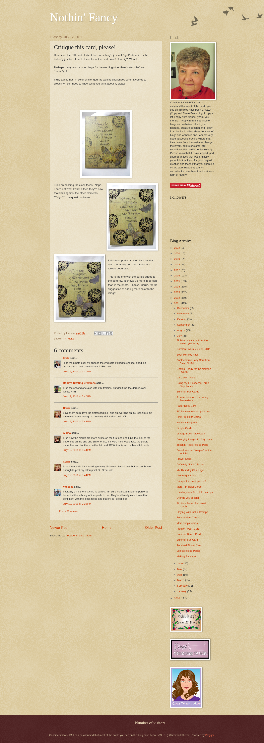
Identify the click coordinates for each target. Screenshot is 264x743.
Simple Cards (184, 428)
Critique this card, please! (191, 481)
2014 (177, 286)
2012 (177, 297)
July (179, 335)
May (180, 569)
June (180, 563)
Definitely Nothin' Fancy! (190, 464)
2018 (177, 264)
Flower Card (184, 458)
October (182, 319)
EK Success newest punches (193, 411)
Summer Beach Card (189, 534)
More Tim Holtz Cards (189, 486)
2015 (177, 281)
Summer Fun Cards (188, 391)
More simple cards (187, 523)
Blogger (209, 735)
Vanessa (68, 486)
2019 (177, 258)
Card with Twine (186, 377)
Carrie (66, 408)
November (183, 313)
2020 (177, 253)
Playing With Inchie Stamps (192, 512)
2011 (177, 303)
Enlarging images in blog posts (194, 439)
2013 (177, 292)
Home (107, 528)
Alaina (67, 432)
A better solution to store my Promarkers (193, 399)
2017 (177, 270)
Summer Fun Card (187, 539)
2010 (177, 598)
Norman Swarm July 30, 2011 (194, 349)
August (181, 330)
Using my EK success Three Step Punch (193, 384)
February (182, 585)
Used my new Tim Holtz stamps (195, 492)
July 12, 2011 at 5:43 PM (77, 421)
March (181, 580)
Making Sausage (186, 556)
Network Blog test (187, 422)
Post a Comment (68, 511)
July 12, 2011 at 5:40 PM (77, 396)
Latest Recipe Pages (188, 550)
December (183, 308)
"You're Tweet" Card (188, 528)
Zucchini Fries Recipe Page (192, 444)
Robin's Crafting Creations (79, 382)
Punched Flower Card (189, 545)
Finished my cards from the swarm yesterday (192, 342)
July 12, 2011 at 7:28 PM (77, 503)
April (180, 574)
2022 (177, 247)
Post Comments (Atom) (79, 535)
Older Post (153, 528)
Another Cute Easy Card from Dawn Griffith (193, 362)
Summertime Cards (188, 517)
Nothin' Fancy (84, 17)
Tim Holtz (68, 338)
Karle (66, 358)
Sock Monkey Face (187, 354)
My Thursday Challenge (190, 470)
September (184, 324)
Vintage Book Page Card (191, 433)
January (182, 591)
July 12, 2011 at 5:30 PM (77, 371)
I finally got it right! (187, 475)
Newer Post (59, 528)
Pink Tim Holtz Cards (189, 416)
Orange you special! (188, 497)
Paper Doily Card (186, 405)
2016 (177, 275)
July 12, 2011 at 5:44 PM (77, 450)
